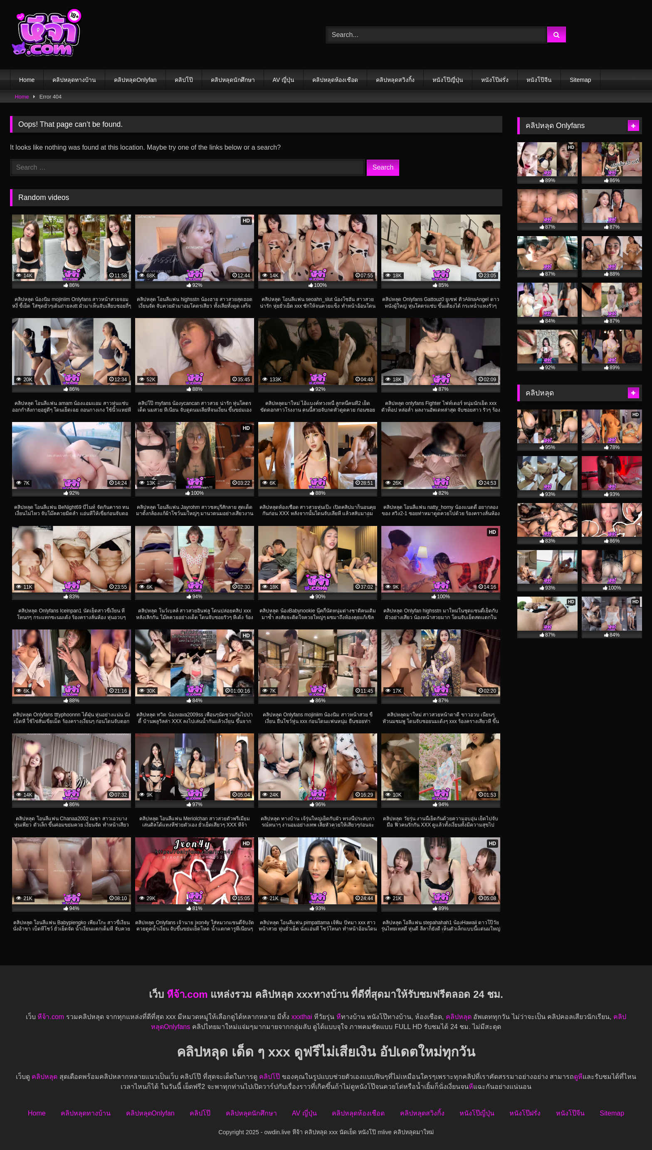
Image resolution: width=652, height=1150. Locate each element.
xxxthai (301, 1016)
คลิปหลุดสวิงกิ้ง (395, 80)
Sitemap (580, 80)
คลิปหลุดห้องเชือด (335, 80)
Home (27, 80)
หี (338, 1016)
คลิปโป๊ (184, 80)
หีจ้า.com (187, 994)
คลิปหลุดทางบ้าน (74, 80)
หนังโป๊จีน (539, 80)
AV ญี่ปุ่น (284, 80)
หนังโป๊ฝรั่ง (495, 80)
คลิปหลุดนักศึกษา (233, 80)
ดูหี (578, 1076)
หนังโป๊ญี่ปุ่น (447, 80)
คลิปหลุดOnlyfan (135, 80)
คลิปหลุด (459, 1016)
